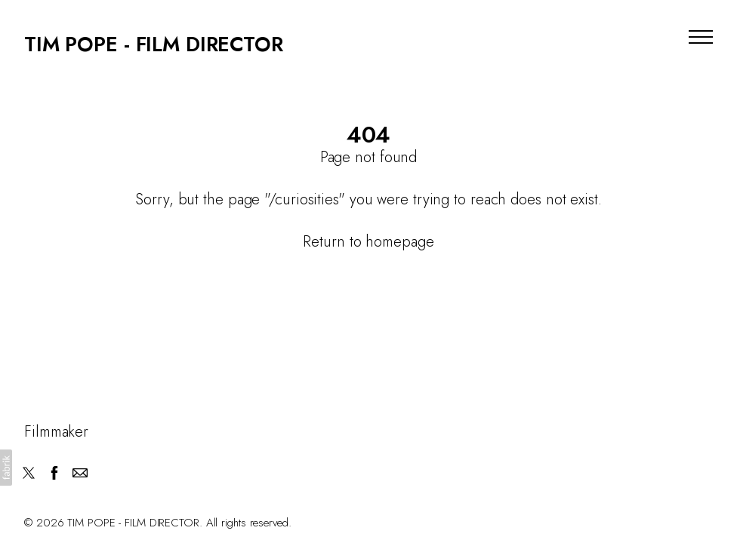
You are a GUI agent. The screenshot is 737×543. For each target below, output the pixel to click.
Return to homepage (368, 242)
